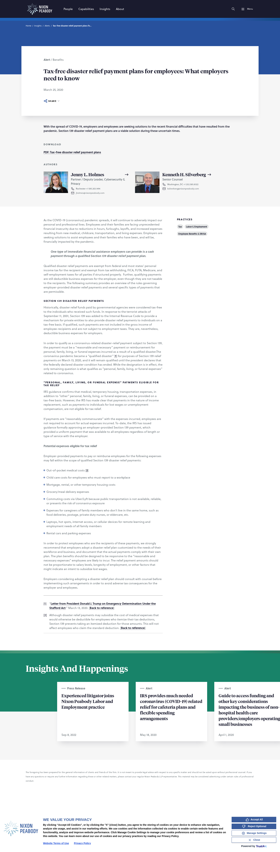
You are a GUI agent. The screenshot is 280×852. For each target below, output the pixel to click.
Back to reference (101, 608)
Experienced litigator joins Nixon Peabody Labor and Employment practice (87, 701)
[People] (68, 9)
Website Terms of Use (56, 843)
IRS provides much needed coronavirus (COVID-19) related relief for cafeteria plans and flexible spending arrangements (171, 707)
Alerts (47, 25)
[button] (102, 193)
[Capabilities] (86, 9)
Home (28, 25)
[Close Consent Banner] (254, 840)
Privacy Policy (82, 843)
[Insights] (105, 9)
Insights (38, 25)
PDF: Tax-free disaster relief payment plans (72, 152)
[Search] (233, 9)
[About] (120, 9)
